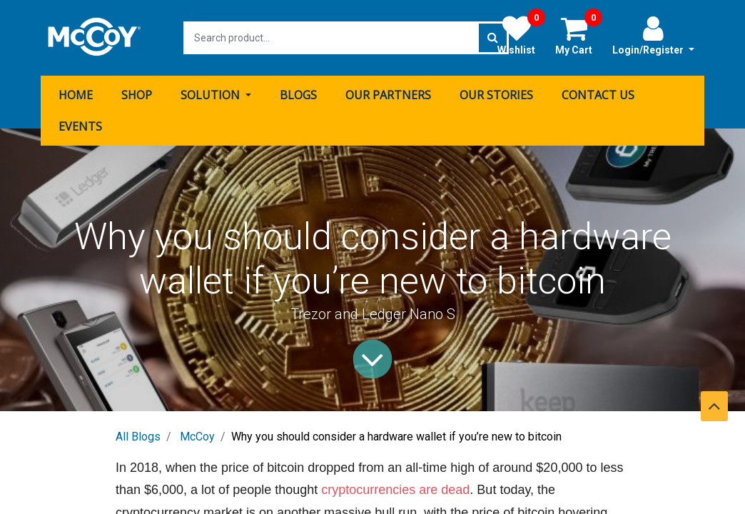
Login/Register (653, 35)
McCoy (197, 436)
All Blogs (138, 436)
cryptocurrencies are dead (395, 490)
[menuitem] (75, 95)
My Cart (578, 35)
